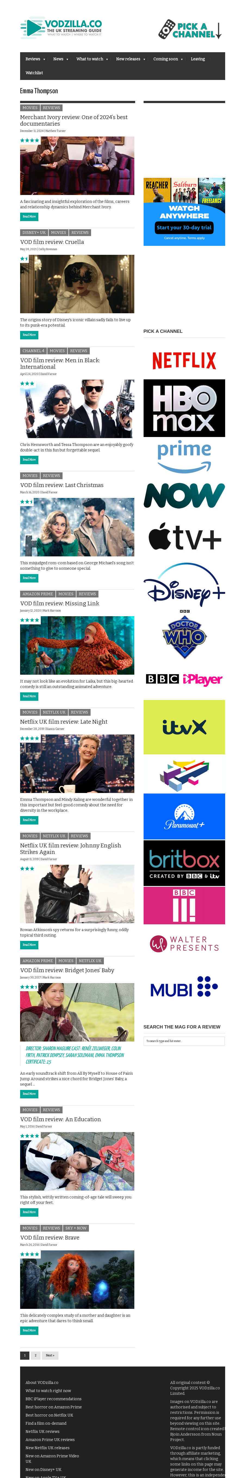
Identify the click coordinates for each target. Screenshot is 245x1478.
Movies (30, 111)
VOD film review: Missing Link (59, 606)
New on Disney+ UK (43, 1472)
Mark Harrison (52, 613)
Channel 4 (33, 354)
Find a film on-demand (46, 1426)
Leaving (198, 59)
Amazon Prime (38, 597)
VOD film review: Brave (49, 1240)
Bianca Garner (55, 732)
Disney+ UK (34, 235)
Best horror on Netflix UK (49, 1418)
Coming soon (165, 61)
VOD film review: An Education (60, 1122)
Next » (50, 1358)
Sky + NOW (76, 1231)
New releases (128, 61)
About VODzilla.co (42, 1385)
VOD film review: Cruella (52, 245)
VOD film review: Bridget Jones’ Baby (67, 973)
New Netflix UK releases (48, 1450)
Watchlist (34, 73)
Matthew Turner (55, 134)
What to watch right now (48, 1393)
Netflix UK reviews (43, 1434)
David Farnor (49, 377)
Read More (29, 219)
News (58, 61)
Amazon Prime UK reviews (50, 1442)
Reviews (32, 61)
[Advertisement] (184, 147)
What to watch (89, 61)
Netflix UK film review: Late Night (63, 724)
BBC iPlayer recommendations (54, 1401)
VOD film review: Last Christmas (62, 488)
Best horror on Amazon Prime (54, 1410)
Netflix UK (54, 715)
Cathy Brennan (47, 252)
